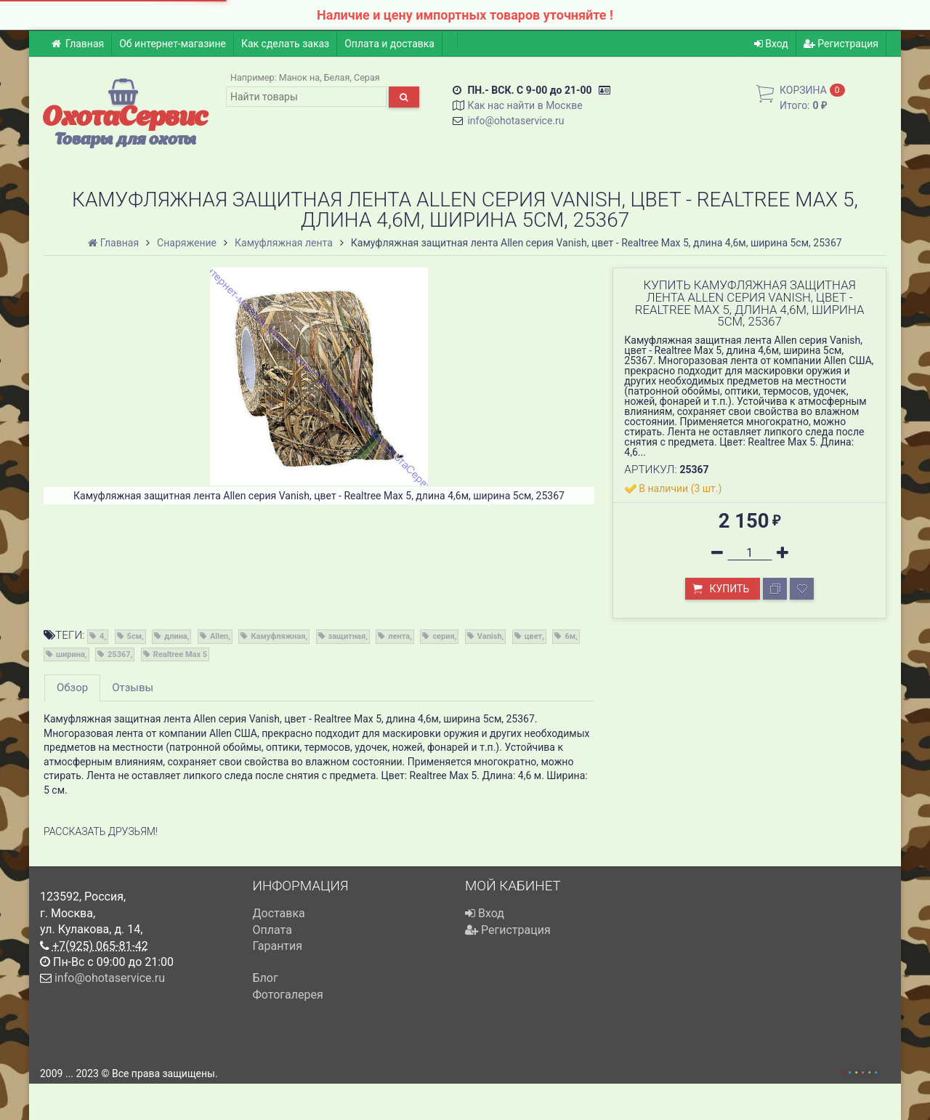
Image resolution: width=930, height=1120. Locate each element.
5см (134, 636)
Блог (265, 978)
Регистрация (841, 43)
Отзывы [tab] (132, 687)
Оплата (272, 930)
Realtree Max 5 (180, 654)
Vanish (489, 636)
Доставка (279, 913)
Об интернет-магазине (172, 43)
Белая (337, 77)
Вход (771, 43)
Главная (77, 43)
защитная (347, 636)
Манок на (299, 77)
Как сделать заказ (285, 43)
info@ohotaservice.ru (515, 120)
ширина (70, 654)
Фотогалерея (288, 995)
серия (443, 636)
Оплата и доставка (389, 43)
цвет (533, 636)
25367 (119, 654)
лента (399, 636)
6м (570, 636)
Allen (219, 636)
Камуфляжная (278, 636)
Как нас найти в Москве (524, 105)
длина (175, 636)
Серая (367, 77)
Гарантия (278, 946)
